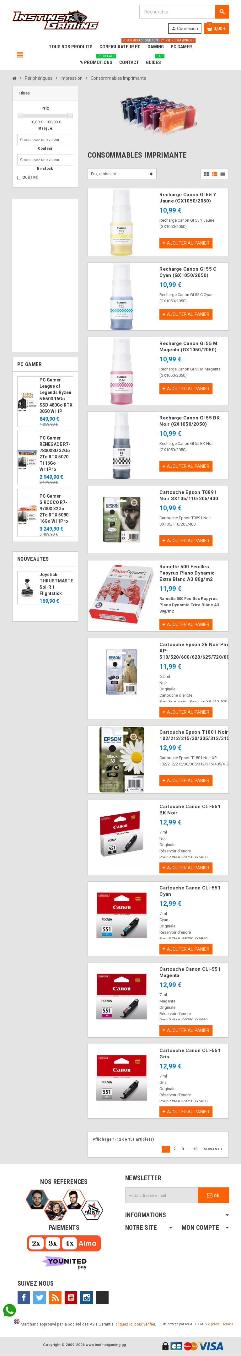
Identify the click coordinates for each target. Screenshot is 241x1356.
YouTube (71, 1298)
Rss (55, 1298)
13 (195, 1149)
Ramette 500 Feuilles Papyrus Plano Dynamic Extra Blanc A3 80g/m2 (187, 573)
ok (213, 1195)
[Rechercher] (183, 12)
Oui (30, 177)
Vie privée (212, 1324)
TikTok (102, 1298)
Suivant (214, 1149)
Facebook (24, 1298)
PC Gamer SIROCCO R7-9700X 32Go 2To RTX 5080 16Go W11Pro (54, 509)
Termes (227, 1324)
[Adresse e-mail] (161, 1195)
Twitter (39, 1298)
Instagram (86, 1298)
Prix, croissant (103, 173)
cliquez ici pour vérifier (135, 1324)
